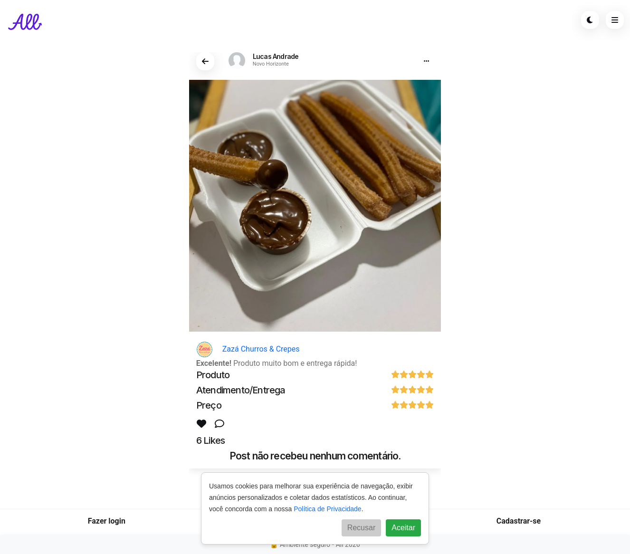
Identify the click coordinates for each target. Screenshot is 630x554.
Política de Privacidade (327, 509)
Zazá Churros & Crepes (248, 348)
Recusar (361, 528)
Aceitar (403, 528)
